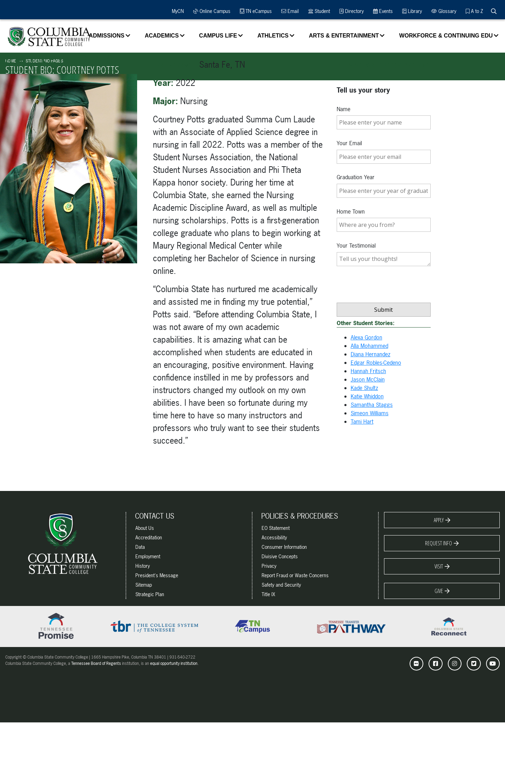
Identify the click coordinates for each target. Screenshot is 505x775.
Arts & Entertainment (344, 36)
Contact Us (154, 516)
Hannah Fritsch (368, 371)
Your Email (349, 143)
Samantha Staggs (372, 405)
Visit (439, 566)
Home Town (351, 211)
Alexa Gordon (366, 337)
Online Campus (211, 11)
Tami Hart (362, 421)
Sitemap (143, 584)
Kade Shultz (364, 388)
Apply (439, 520)
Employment (147, 556)
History (142, 565)
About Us (144, 528)
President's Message (156, 575)
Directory (351, 11)
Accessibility (274, 537)
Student (319, 11)
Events (383, 11)
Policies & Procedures (299, 516)
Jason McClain (368, 379)
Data (140, 547)
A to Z (474, 11)
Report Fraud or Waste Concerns (295, 575)
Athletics (273, 36)
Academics (162, 36)
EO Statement (276, 528)
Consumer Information (284, 547)
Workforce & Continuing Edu (446, 36)
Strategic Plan (149, 594)
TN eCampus (256, 11)
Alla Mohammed (369, 346)
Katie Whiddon (367, 396)
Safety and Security (281, 584)
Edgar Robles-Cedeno (376, 362)
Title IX (268, 594)
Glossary (443, 11)
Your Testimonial (356, 245)
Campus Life (218, 36)
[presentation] (390, 299)
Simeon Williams (370, 413)
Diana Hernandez (370, 354)
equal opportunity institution (173, 663)
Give (439, 591)
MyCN (177, 11)
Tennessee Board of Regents (96, 663)
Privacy (269, 565)
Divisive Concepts (280, 556)
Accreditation (148, 537)
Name (343, 109)
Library (412, 11)
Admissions (106, 36)
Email (290, 11)
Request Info (438, 543)
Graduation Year (356, 177)
